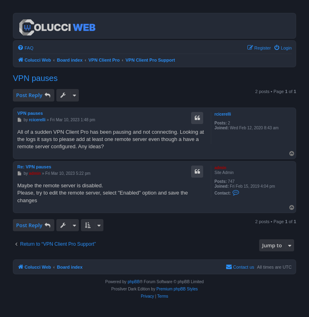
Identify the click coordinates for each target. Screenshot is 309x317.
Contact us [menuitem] (240, 266)
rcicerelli (222, 114)
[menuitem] (25, 48)
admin (220, 168)
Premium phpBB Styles (177, 289)
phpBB (134, 282)
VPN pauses (35, 78)
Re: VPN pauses (34, 166)
